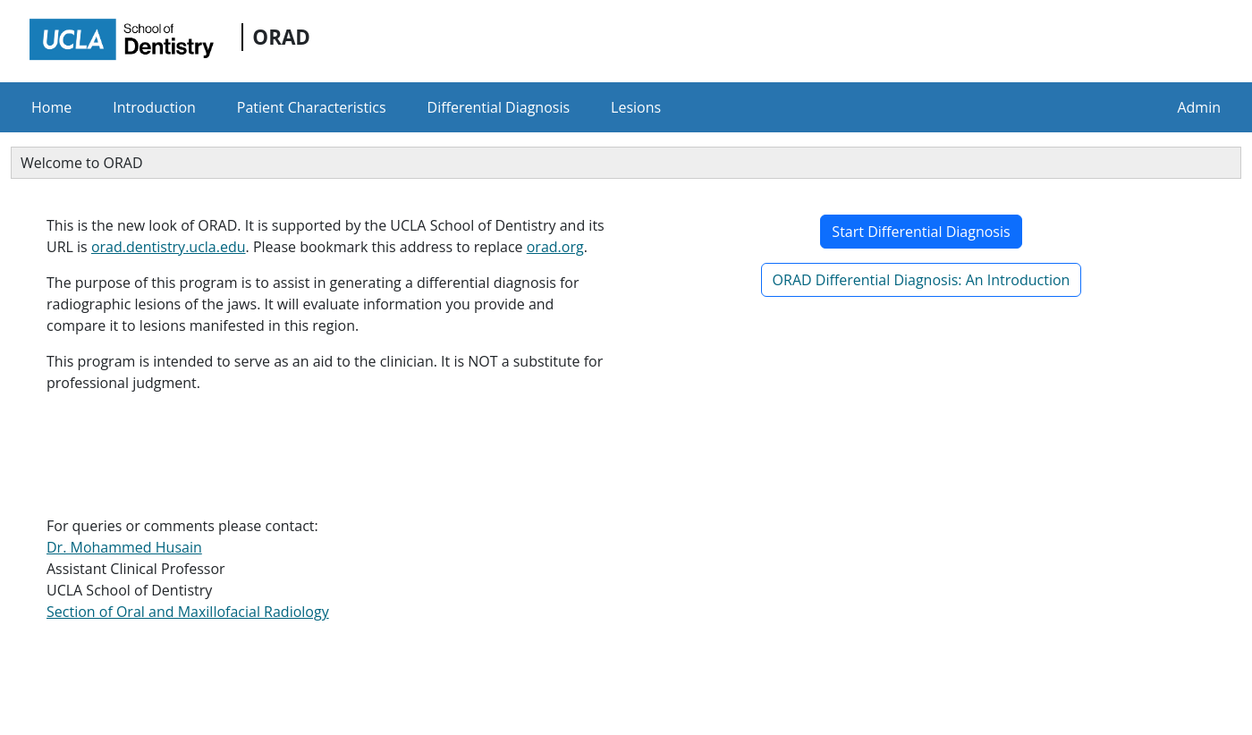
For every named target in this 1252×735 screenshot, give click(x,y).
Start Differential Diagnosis (921, 231)
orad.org (555, 247)
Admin (1199, 107)
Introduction (154, 107)
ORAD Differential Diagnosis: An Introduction (921, 280)
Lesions (636, 107)
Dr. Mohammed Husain (124, 547)
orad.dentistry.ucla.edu (168, 247)
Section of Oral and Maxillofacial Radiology (188, 611)
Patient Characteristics (311, 107)
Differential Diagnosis (499, 107)
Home (51, 107)
